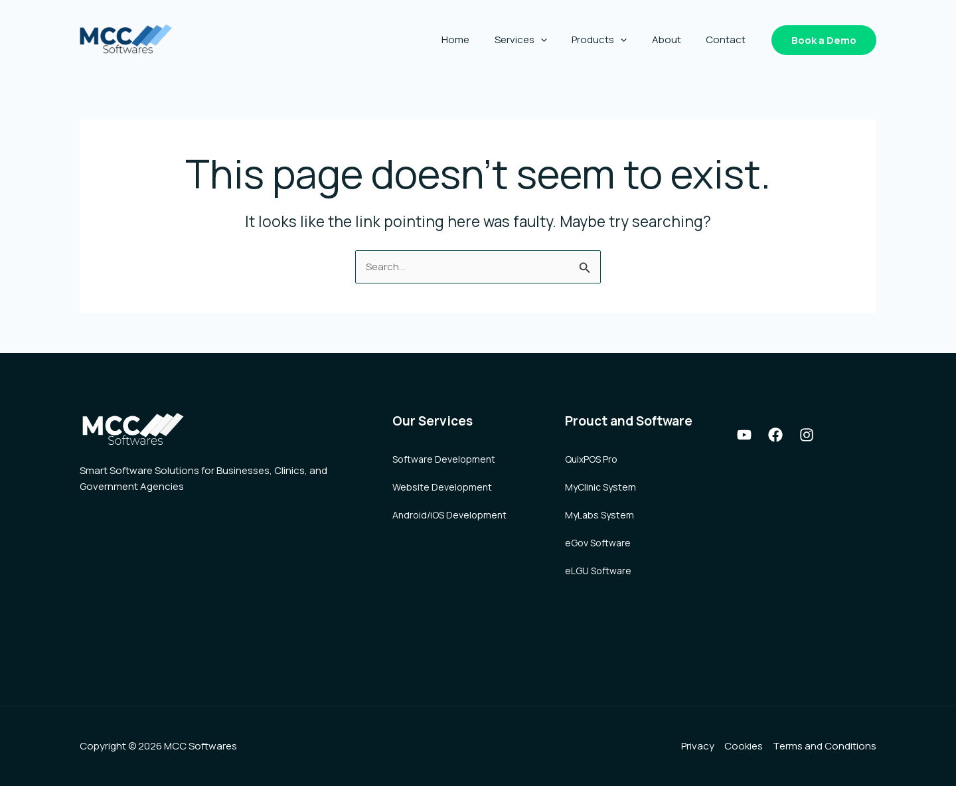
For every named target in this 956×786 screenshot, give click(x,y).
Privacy (697, 746)
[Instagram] (806, 435)
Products (611, 40)
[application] (558, 40)
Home (478, 39)
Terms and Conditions (824, 746)
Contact (728, 39)
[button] (823, 40)
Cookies (743, 746)
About (673, 39)
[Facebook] (775, 435)
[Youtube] (744, 435)
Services (538, 40)
